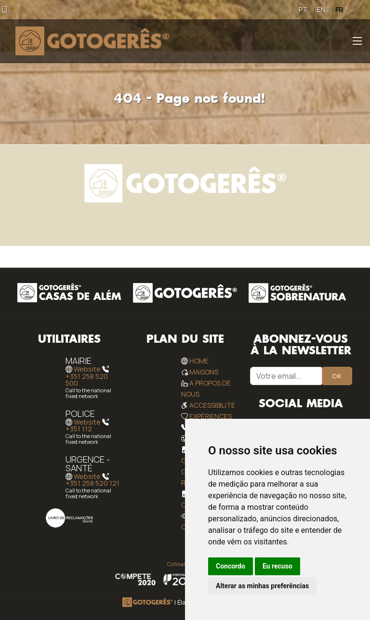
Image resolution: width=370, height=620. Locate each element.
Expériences (210, 416)
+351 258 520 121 (92, 483)
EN (321, 9)
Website (87, 369)
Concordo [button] (230, 566)
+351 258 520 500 (87, 380)
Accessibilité (212, 405)
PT (303, 9)
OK (337, 376)
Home (199, 360)
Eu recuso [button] (277, 566)
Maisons (203, 371)
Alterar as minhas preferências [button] (262, 586)
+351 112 (79, 428)
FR (339, 9)
